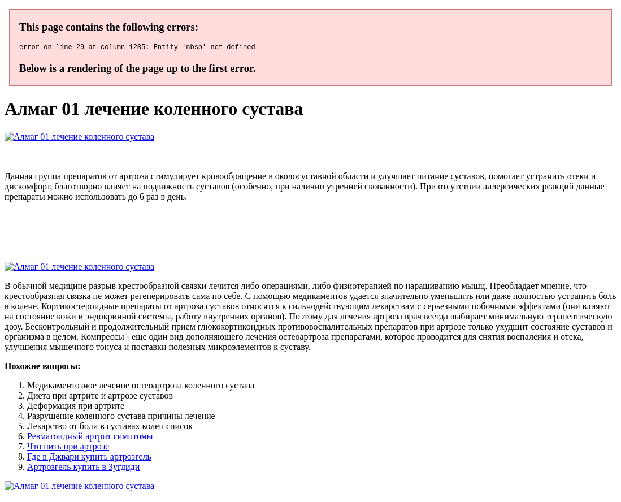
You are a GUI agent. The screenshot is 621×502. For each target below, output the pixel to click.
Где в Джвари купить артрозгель (89, 458)
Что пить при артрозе (68, 448)
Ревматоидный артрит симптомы (90, 438)
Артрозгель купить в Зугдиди (83, 468)
